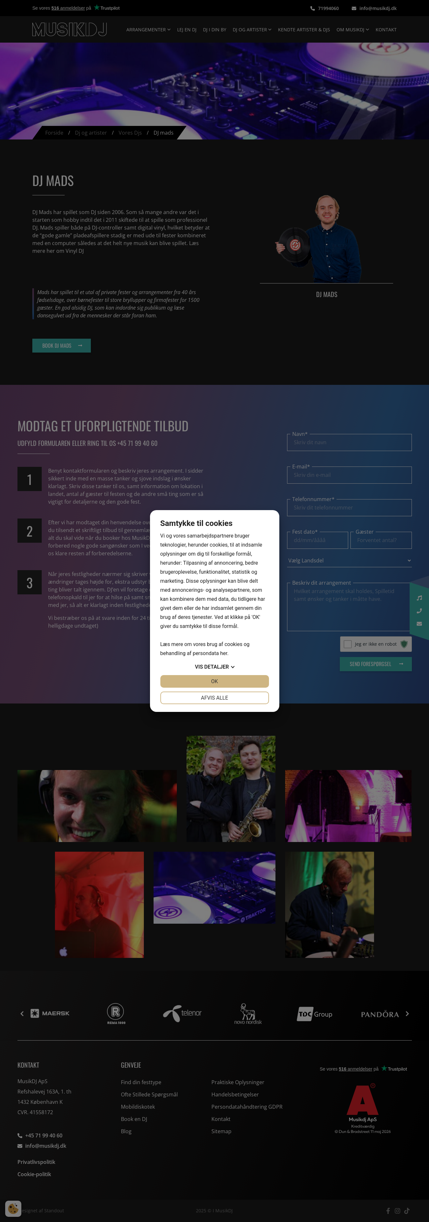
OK (214, 681)
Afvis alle (214, 698)
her (223, 653)
